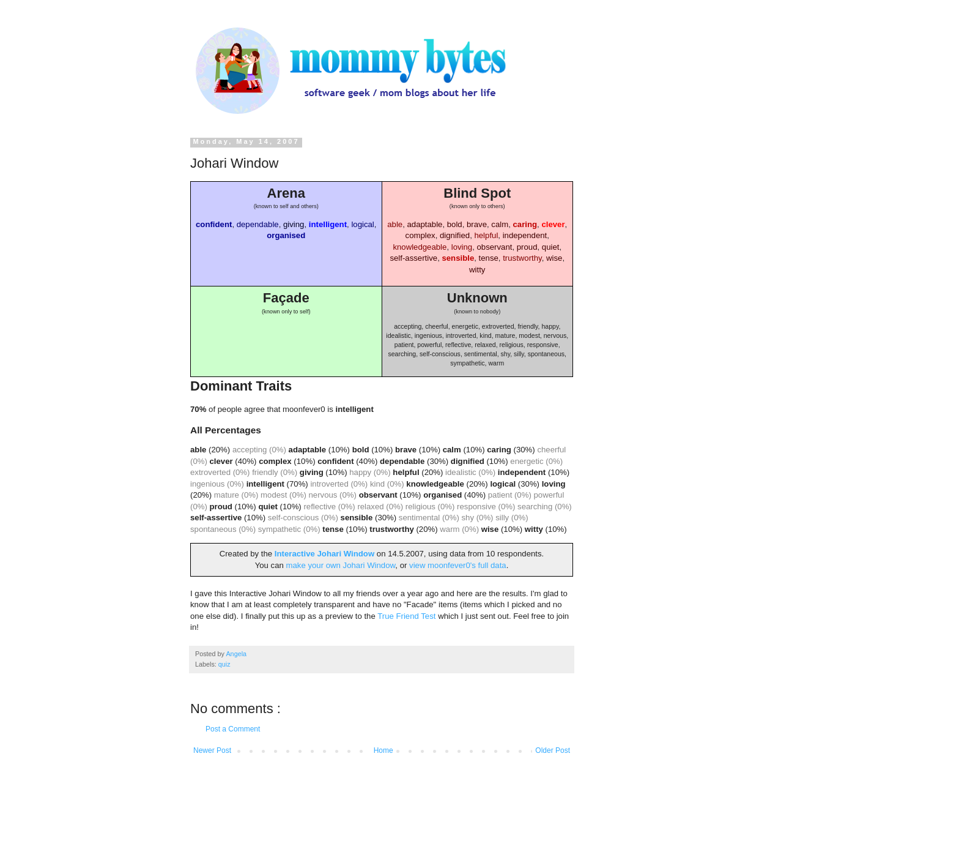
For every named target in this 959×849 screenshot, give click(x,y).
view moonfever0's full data (457, 565)
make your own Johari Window (340, 565)
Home (383, 750)
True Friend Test (406, 616)
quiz (224, 664)
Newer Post (212, 750)
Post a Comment (233, 729)
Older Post (552, 750)
